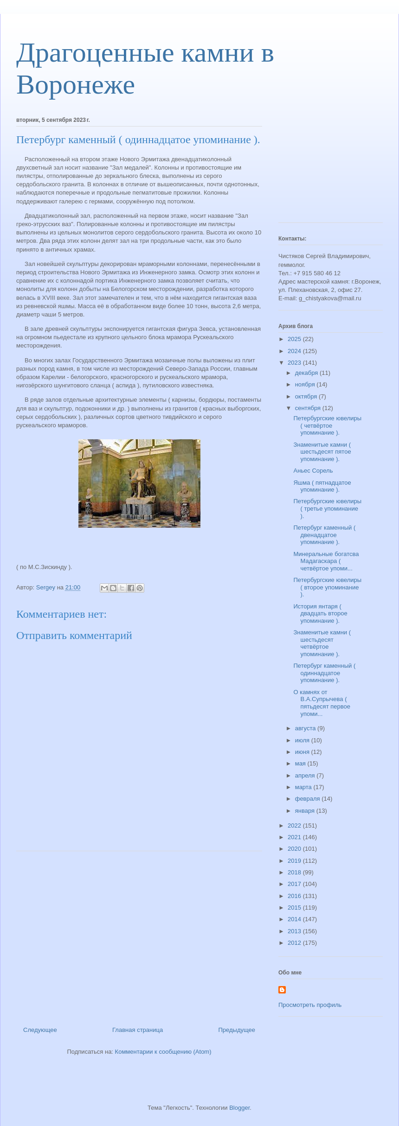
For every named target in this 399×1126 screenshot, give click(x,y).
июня (303, 751)
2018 (295, 872)
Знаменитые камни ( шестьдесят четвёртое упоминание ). (322, 643)
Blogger (239, 1107)
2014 (295, 919)
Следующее (40, 1029)
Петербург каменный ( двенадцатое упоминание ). (324, 534)
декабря (307, 372)
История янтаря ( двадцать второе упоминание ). (320, 613)
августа (306, 728)
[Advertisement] (139, 935)
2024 (295, 351)
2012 (295, 942)
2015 (295, 907)
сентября (308, 408)
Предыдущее (236, 1029)
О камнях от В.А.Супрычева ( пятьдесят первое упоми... (321, 703)
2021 (295, 837)
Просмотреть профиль (309, 1004)
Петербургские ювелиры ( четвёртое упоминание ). (327, 425)
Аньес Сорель (313, 470)
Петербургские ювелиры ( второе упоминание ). (327, 587)
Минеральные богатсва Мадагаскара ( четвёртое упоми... (326, 561)
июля (303, 740)
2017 (295, 883)
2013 (295, 931)
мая (301, 763)
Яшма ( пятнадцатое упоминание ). (322, 486)
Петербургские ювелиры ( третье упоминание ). (327, 508)
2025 (295, 338)
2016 (295, 895)
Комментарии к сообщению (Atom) (163, 1051)
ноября (306, 384)
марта (304, 787)
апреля (306, 775)
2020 (295, 848)
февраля (308, 798)
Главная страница (137, 1029)
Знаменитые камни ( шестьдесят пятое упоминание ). (322, 451)
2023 (295, 362)
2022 (295, 825)
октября (307, 396)
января (305, 810)
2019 (295, 860)
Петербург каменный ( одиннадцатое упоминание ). (324, 672)
